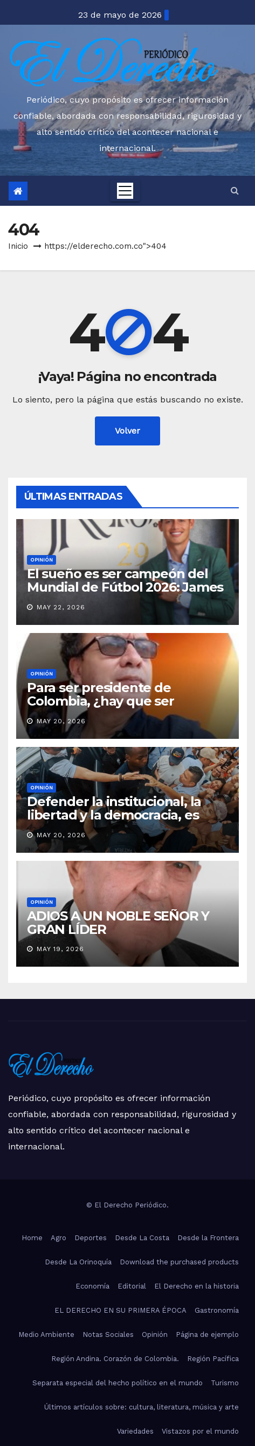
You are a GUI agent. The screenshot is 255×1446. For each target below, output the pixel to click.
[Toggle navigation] (125, 191)
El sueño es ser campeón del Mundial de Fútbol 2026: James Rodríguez (125, 587)
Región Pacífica (213, 1359)
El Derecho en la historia (196, 1286)
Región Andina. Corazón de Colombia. (115, 1359)
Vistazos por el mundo (200, 1431)
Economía (92, 1286)
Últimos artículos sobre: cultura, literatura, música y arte (141, 1407)
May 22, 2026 (61, 607)
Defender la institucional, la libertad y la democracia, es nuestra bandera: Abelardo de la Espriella (121, 822)
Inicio (18, 246)
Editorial (132, 1286)
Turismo (225, 1383)
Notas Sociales (108, 1334)
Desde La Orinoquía (78, 1262)
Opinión (41, 560)
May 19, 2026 (60, 949)
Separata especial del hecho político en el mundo (117, 1383)
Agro (58, 1238)
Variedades (135, 1431)
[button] (235, 190)
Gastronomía (217, 1310)
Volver (127, 431)
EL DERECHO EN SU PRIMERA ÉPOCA (120, 1310)
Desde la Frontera (208, 1238)
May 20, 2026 (61, 721)
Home (32, 1238)
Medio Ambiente (46, 1334)
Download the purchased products (179, 1262)
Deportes (90, 1238)
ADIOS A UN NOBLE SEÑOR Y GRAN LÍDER (118, 922)
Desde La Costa (142, 1238)
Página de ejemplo (207, 1334)
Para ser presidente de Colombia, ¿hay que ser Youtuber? (100, 701)
